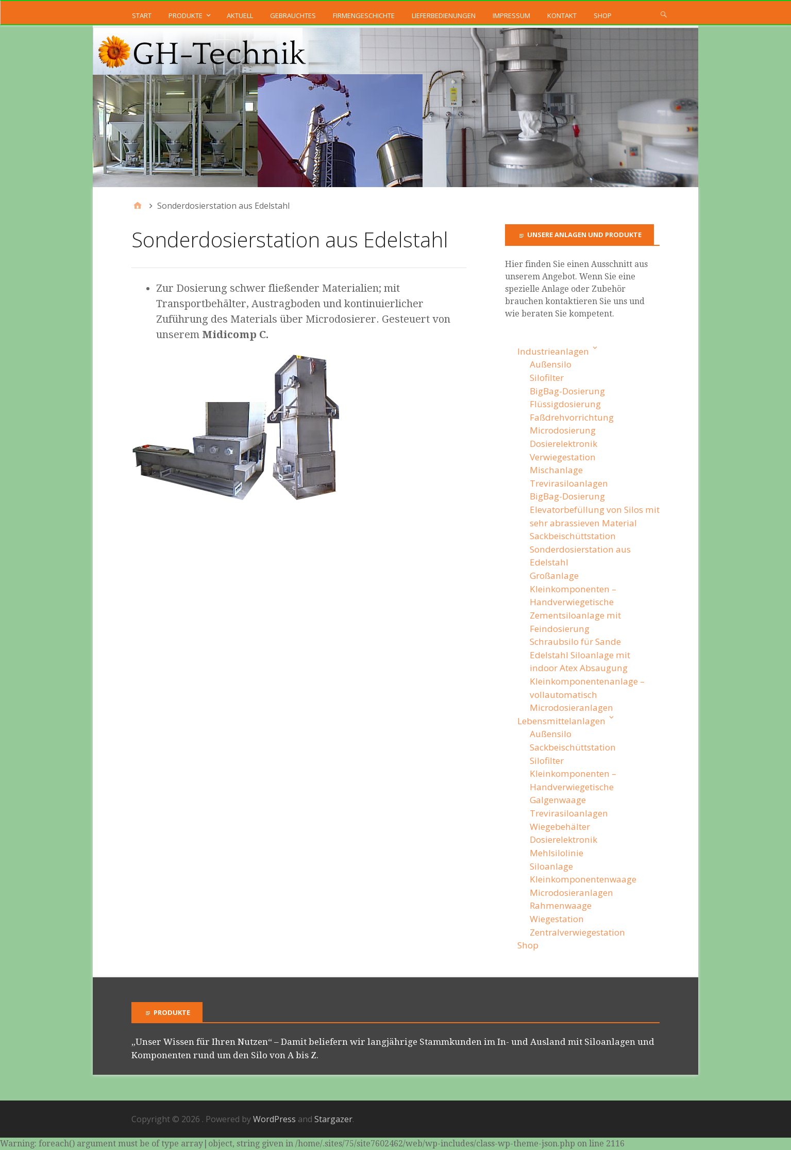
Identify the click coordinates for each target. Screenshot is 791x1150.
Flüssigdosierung (565, 404)
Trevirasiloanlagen (569, 483)
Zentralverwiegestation (577, 932)
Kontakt (562, 15)
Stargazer (333, 1119)
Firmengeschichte (364, 15)
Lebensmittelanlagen (561, 721)
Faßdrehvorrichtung (572, 417)
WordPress (274, 1119)
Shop (603, 15)
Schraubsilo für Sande (575, 641)
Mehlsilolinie (556, 853)
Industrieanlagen (553, 351)
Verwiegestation (563, 457)
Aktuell (240, 15)
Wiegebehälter (560, 826)
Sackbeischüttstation (573, 536)
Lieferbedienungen (444, 15)
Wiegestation (557, 919)
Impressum (511, 15)
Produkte (186, 15)
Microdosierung (563, 430)
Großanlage (554, 575)
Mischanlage (556, 470)
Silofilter (547, 378)
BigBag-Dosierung (567, 391)
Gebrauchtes (293, 15)
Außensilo (550, 364)
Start (142, 15)
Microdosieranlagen (571, 707)
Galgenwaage (558, 800)
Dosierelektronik (563, 443)
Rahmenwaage (561, 905)
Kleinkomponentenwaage (583, 879)
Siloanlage (551, 866)
